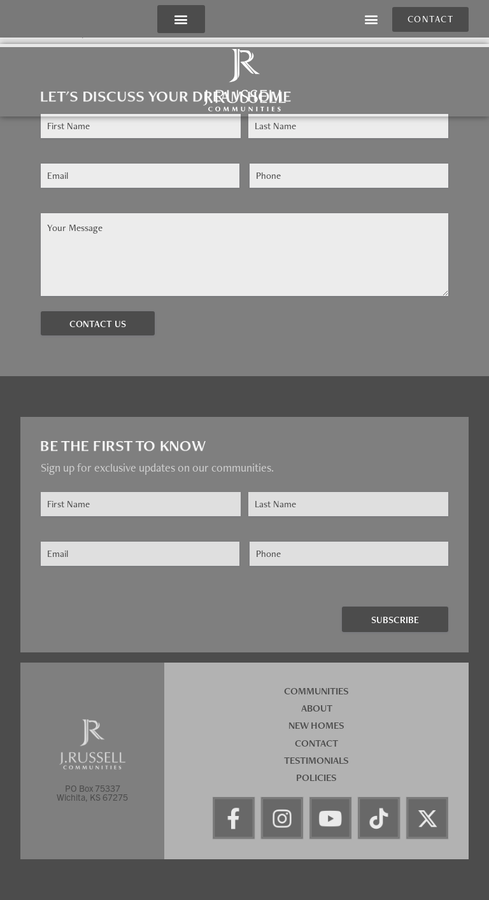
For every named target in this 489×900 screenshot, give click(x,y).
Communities (316, 691)
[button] (181, 19)
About (316, 708)
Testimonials (316, 760)
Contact (316, 743)
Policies (316, 777)
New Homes (316, 725)
